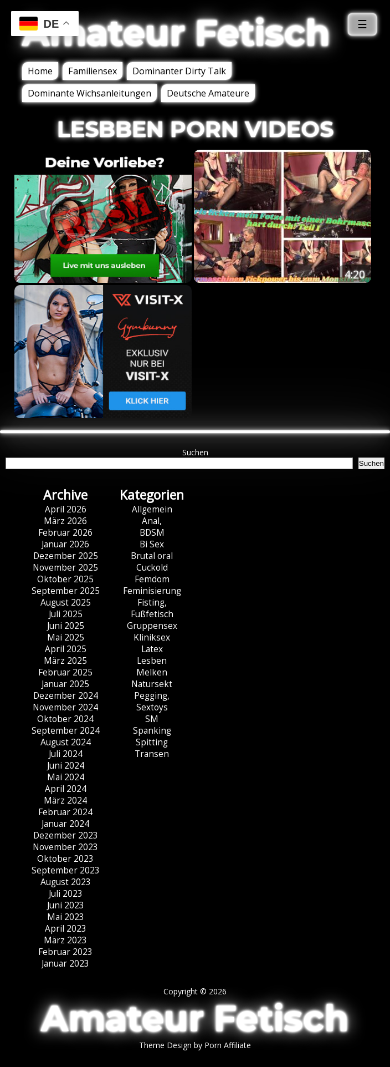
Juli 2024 (66, 754)
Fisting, (152, 602)
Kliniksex (152, 637)
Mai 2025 (65, 637)
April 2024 (65, 789)
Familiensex (92, 71)
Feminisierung (152, 591)
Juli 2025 (66, 614)
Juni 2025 (65, 626)
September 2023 (66, 870)
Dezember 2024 (65, 696)
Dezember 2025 (65, 556)
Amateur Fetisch (176, 32)
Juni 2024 (65, 765)
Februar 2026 (65, 532)
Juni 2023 (65, 905)
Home (40, 71)
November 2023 (65, 847)
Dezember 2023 (65, 835)
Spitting (152, 742)
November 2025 (65, 567)
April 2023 (65, 928)
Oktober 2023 (65, 859)
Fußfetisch (152, 614)
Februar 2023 (65, 952)
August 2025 (65, 602)
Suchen (195, 452)
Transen (152, 754)
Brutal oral (152, 556)
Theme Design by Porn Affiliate (195, 1045)
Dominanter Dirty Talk (179, 71)
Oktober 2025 (65, 579)
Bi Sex (152, 544)
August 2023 (65, 882)
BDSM (152, 532)
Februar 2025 (65, 672)
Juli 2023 (66, 894)
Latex (152, 649)
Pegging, (152, 696)
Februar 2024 (65, 812)
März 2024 (65, 800)
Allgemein (152, 509)
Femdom (152, 579)
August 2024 (65, 742)
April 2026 (65, 509)
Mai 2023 (65, 917)
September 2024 (66, 730)
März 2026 (65, 521)
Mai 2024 (65, 777)
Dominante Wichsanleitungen (89, 93)
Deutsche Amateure (208, 93)
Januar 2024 (65, 824)
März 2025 (65, 661)
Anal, (152, 521)
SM (151, 719)
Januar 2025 (65, 684)
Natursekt (151, 684)
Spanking (152, 730)
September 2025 (66, 591)
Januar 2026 (65, 544)
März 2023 (65, 940)
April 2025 (65, 649)
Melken (151, 672)
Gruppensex (152, 626)
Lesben (152, 661)
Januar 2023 (65, 963)
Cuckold (152, 567)
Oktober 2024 (65, 719)
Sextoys (152, 707)
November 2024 (65, 707)
